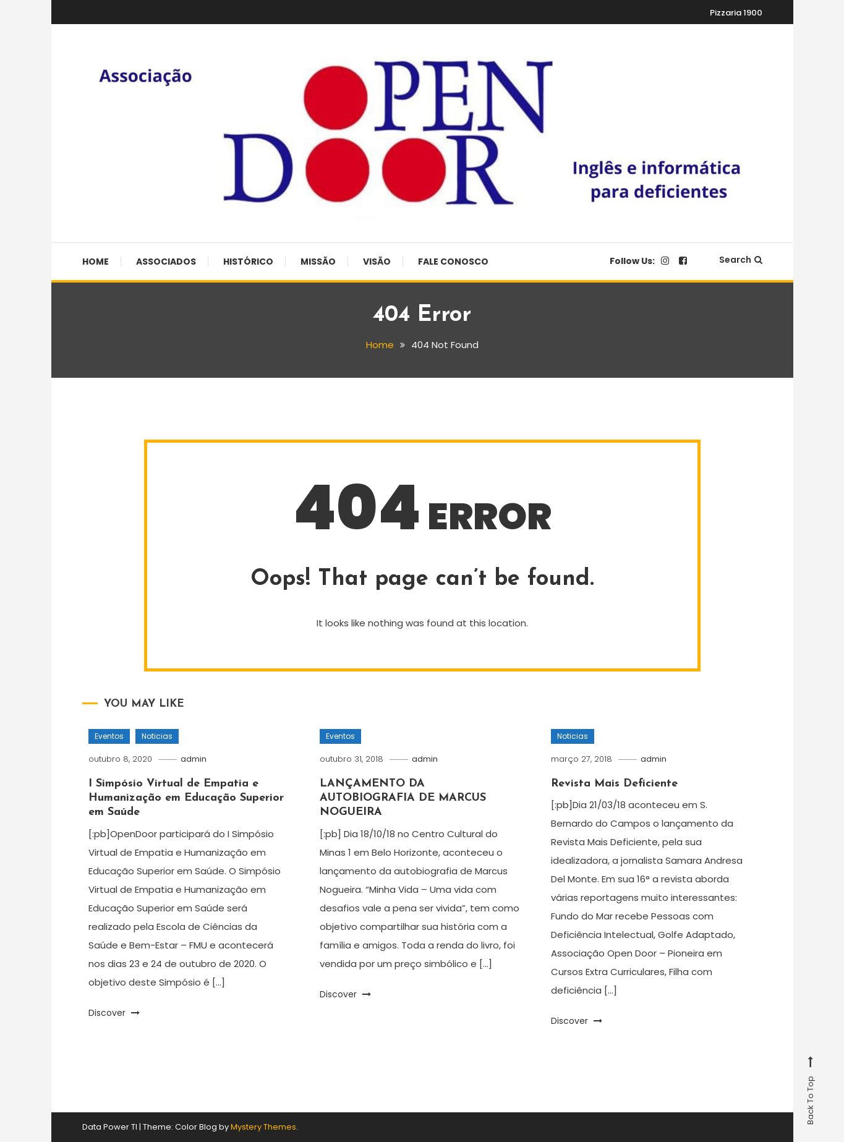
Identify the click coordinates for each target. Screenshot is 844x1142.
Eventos (109, 736)
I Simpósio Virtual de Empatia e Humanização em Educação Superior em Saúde (186, 798)
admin (194, 759)
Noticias (157, 736)
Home (95, 261)
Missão (318, 261)
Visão (377, 261)
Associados (166, 261)
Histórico (248, 261)
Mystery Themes (263, 1127)
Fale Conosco (453, 261)
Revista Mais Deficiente (614, 784)
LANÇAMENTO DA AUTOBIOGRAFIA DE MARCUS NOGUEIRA (403, 798)
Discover (114, 1013)
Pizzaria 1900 (736, 13)
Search (740, 260)
